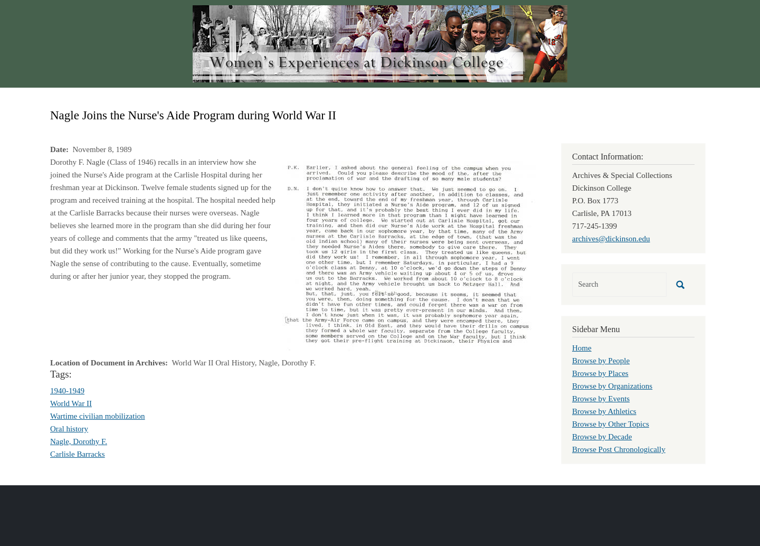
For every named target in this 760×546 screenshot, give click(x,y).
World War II (71, 403)
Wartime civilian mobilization (97, 416)
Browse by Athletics (604, 411)
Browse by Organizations (612, 386)
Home (582, 348)
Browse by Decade (602, 436)
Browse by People (601, 360)
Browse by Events (601, 398)
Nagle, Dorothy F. (78, 441)
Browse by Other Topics (610, 424)
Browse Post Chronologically (619, 449)
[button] (409, 255)
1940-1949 (67, 391)
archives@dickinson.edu (611, 238)
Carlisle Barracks (77, 454)
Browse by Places (600, 373)
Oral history (69, 429)
